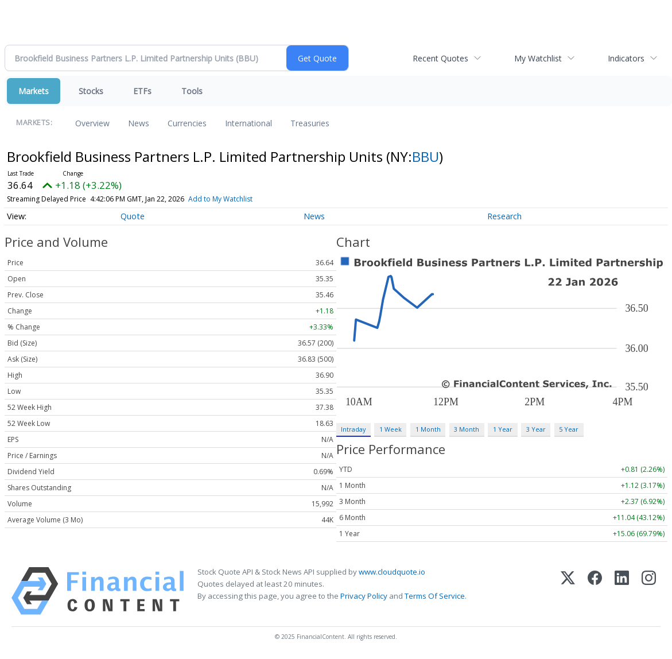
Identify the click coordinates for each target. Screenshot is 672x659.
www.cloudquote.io (392, 572)
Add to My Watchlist (220, 199)
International (248, 123)
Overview (92, 123)
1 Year (502, 429)
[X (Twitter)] (568, 591)
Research (504, 216)
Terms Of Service (435, 596)
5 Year (568, 429)
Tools (192, 91)
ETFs (142, 91)
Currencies (187, 123)
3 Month (466, 429)
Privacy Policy (363, 596)
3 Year (536, 429)
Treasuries (309, 123)
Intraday (353, 429)
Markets (33, 91)
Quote (133, 216)
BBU (425, 156)
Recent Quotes (440, 58)
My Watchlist (538, 58)
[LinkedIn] (622, 591)
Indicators (626, 58)
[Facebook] (595, 591)
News (138, 123)
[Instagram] (649, 591)
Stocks (91, 91)
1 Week (390, 429)
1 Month (428, 429)
